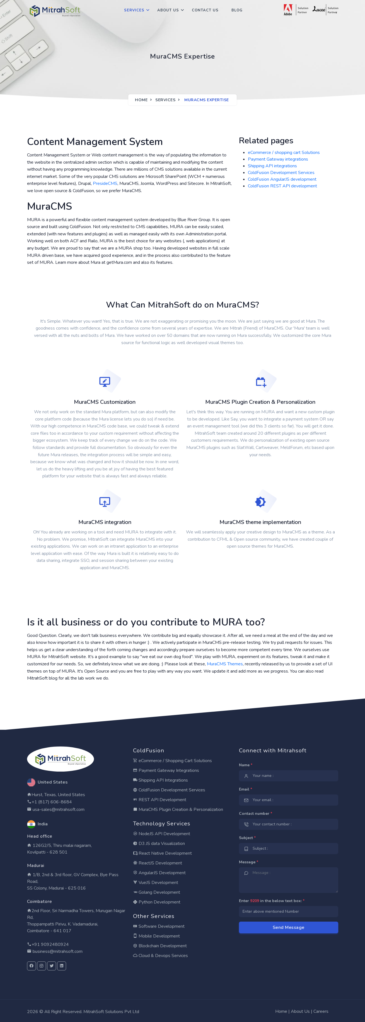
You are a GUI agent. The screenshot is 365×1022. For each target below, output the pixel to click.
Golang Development (156, 892)
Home (141, 100)
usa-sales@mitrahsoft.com (58, 809)
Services (134, 10)
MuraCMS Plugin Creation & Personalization (178, 809)
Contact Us (205, 10)
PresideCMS (105, 183)
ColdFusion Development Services (281, 173)
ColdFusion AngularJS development (282, 179)
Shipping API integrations (272, 166)
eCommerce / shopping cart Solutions (284, 152)
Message (248, 862)
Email (245, 789)
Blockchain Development (160, 946)
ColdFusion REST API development (282, 186)
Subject (247, 837)
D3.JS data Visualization (159, 843)
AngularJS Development (159, 873)
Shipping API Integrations (160, 780)
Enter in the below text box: (271, 900)
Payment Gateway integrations (278, 159)
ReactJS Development (157, 863)
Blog (237, 10)
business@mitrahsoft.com (57, 951)
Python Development (156, 902)
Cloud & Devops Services (160, 956)
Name (245, 765)
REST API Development (159, 800)
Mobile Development (156, 936)
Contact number (255, 813)
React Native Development (162, 853)
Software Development (159, 926)
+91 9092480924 (50, 944)
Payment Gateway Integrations (166, 770)
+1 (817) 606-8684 (52, 802)
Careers (320, 1011)
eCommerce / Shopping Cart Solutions (172, 761)
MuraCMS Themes (225, 664)
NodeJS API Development (161, 834)
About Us (168, 10)
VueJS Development (155, 883)
